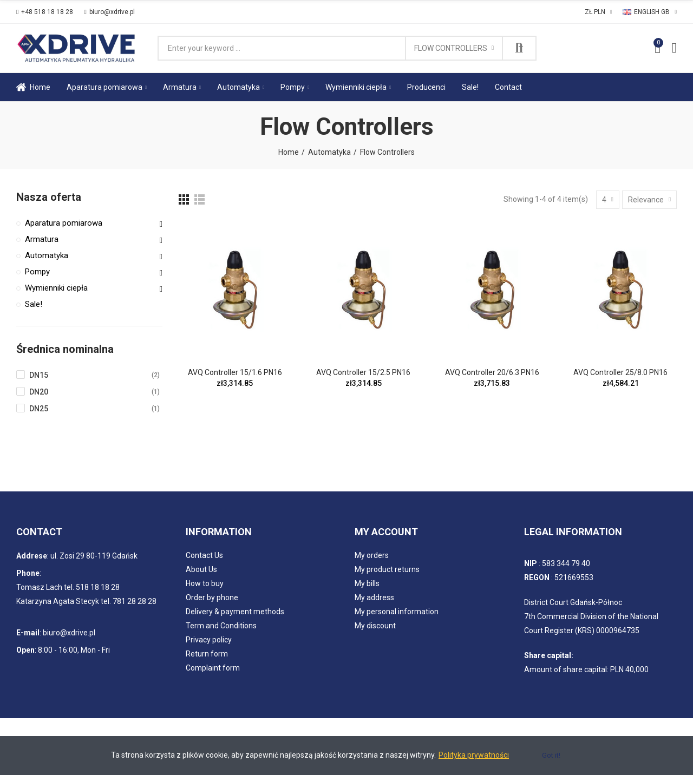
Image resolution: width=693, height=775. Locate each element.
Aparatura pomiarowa (63, 223)
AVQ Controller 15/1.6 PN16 (235, 372)
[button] (44, 12)
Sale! (33, 304)
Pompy (37, 272)
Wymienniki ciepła (56, 288)
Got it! (551, 755)
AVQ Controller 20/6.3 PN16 (492, 372)
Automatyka (46, 255)
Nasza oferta (48, 197)
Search (519, 48)
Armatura (41, 239)
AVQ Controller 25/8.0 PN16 (620, 372)
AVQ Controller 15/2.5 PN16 (363, 372)
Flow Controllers (450, 48)
